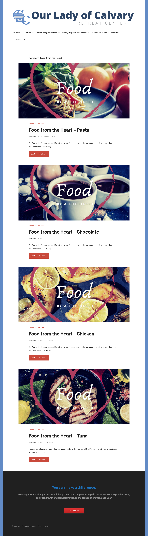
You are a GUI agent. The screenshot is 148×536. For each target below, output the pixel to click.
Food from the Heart (37, 123)
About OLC (28, 33)
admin (33, 136)
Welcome (16, 33)
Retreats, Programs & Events (47, 33)
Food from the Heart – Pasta (59, 130)
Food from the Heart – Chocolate (64, 232)
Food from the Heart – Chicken (61, 334)
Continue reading (38, 154)
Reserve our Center (100, 33)
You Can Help (18, 39)
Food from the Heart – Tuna (58, 436)
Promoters (116, 33)
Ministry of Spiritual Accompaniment (75, 33)
